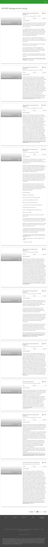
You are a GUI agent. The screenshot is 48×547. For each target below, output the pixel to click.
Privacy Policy (18, 529)
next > (45, 511)
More (45, 1)
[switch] (19, 23)
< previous (31, 511)
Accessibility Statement (32, 529)
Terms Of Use (9, 529)
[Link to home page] (1, 2)
